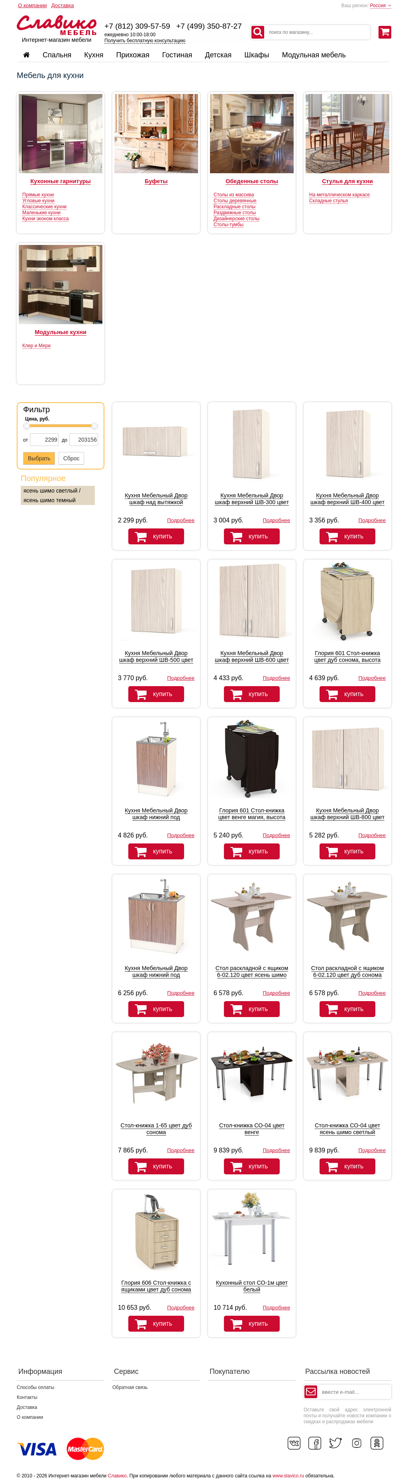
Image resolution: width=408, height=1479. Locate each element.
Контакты (27, 1397)
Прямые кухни (38, 195)
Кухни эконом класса (45, 218)
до (64, 440)
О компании (32, 5)
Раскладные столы (234, 206)
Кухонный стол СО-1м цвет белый (252, 1286)
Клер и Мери (36, 345)
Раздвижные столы (235, 212)
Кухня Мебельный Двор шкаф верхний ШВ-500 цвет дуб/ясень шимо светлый (156, 660)
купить (150, 536)
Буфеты (156, 181)
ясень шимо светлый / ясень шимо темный (52, 495)
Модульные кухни (60, 332)
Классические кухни (44, 206)
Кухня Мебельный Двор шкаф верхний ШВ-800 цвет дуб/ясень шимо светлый (347, 817)
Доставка (62, 5)
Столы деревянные (235, 200)
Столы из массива (234, 195)
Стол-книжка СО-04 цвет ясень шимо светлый (347, 1128)
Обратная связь (129, 1387)
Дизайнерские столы (236, 218)
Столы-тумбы (228, 224)
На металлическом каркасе (339, 195)
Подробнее (180, 520)
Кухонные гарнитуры (60, 181)
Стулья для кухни (347, 181)
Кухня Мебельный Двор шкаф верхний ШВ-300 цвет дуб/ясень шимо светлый (252, 502)
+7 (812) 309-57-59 (137, 26)
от (25, 440)
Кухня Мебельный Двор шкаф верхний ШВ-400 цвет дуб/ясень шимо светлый (347, 502)
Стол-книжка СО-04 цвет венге (251, 1128)
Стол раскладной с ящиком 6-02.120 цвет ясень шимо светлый (252, 975)
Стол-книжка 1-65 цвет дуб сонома (156, 1128)
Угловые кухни (38, 200)
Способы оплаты (35, 1387)
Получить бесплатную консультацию (144, 40)
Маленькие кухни (41, 212)
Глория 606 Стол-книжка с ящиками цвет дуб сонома (156, 1286)
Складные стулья (328, 200)
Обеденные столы (252, 181)
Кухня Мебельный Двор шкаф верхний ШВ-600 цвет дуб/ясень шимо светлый (252, 660)
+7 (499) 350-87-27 (209, 26)
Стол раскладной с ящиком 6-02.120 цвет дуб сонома (347, 971)
